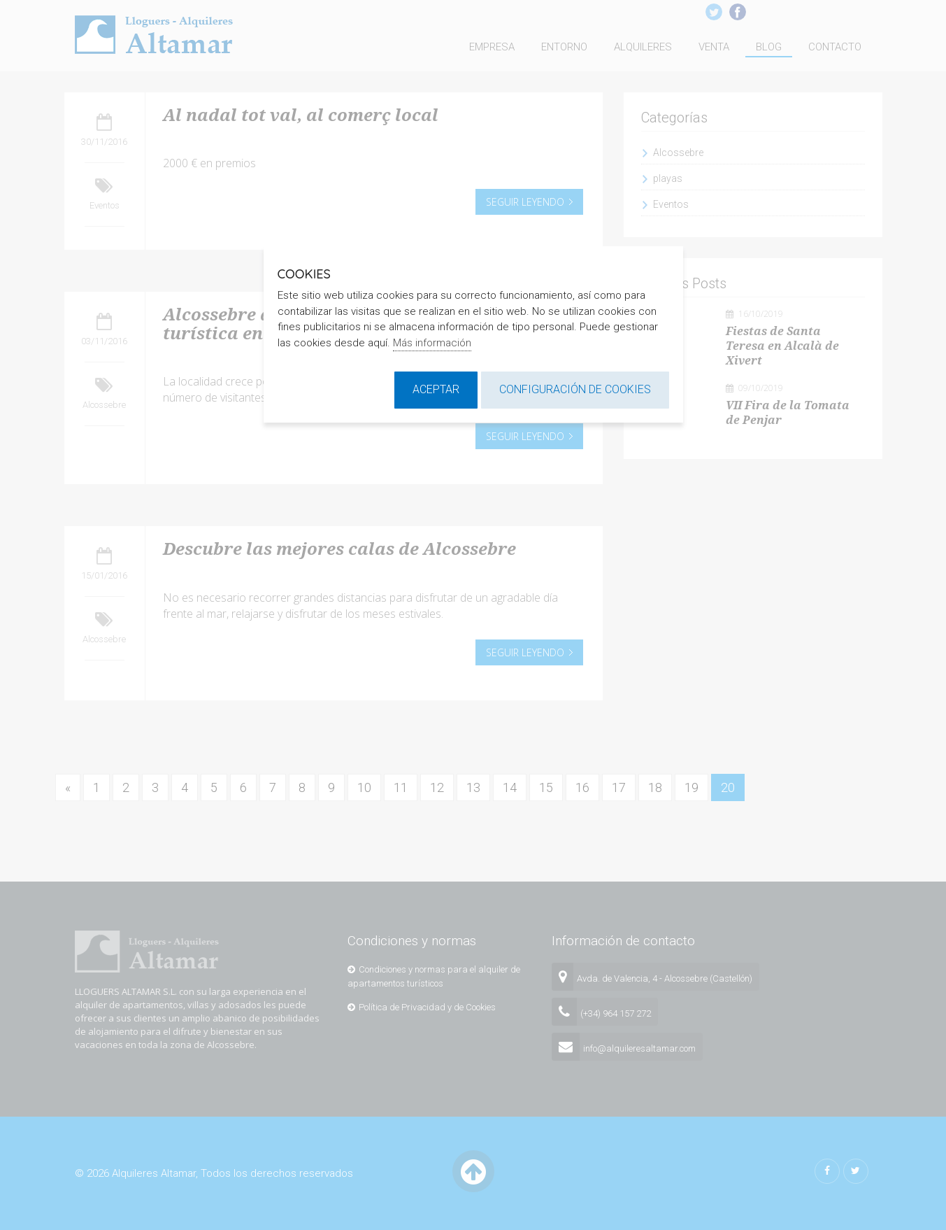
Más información (432, 343)
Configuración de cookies (575, 389)
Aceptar (436, 389)
